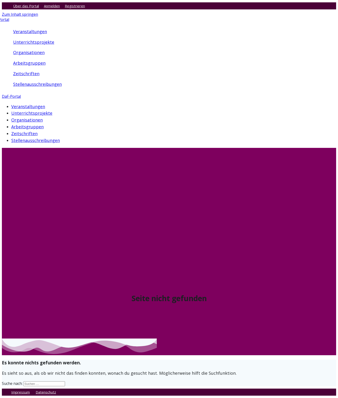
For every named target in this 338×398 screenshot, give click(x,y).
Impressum (20, 392)
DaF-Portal (11, 96)
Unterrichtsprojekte (33, 42)
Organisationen (29, 52)
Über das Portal (26, 6)
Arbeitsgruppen (29, 63)
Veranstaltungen (30, 31)
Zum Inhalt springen (20, 14)
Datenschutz (46, 392)
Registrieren (75, 6)
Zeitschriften (26, 73)
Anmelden (52, 6)
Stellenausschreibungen (37, 84)
